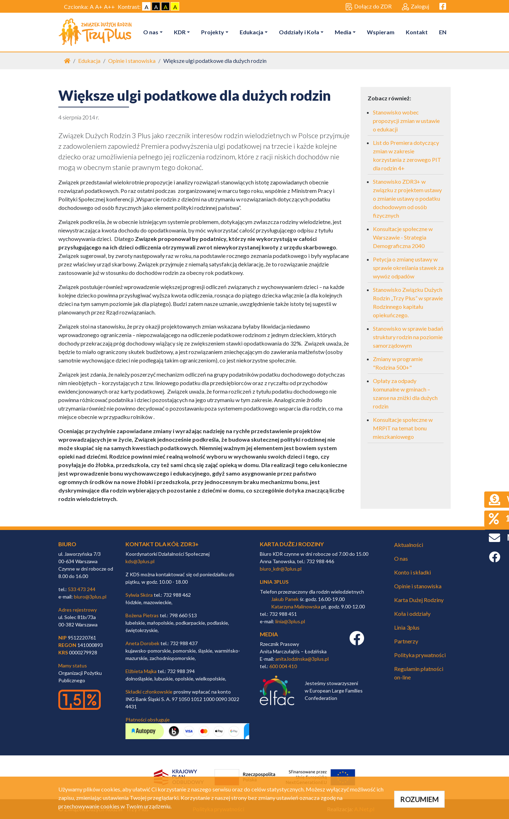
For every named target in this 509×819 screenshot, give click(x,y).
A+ (99, 6)
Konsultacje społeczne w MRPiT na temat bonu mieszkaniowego (403, 428)
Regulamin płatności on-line (418, 672)
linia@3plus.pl (290, 621)
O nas (150, 32)
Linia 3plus (407, 627)
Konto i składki (412, 572)
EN (442, 32)
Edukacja (251, 32)
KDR (180, 32)
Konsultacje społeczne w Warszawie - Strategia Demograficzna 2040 (403, 237)
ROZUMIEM (419, 799)
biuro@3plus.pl (90, 597)
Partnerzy (406, 641)
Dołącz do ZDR (368, 7)
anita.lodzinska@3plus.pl (302, 659)
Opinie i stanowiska (132, 60)
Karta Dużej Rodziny (419, 599)
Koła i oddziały (412, 613)
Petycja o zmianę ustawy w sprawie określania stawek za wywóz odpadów (408, 267)
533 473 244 (81, 589)
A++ (109, 6)
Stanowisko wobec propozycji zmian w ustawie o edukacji (406, 120)
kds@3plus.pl (139, 561)
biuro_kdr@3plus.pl (281, 569)
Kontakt (417, 32)
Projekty (212, 32)
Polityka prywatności (420, 655)
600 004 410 (283, 666)
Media (343, 32)
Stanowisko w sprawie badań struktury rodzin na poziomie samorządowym (408, 337)
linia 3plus (274, 582)
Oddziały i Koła (299, 32)
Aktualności (408, 544)
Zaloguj (415, 7)
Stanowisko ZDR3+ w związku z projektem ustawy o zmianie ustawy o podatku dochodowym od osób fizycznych (407, 198)
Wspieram (380, 32)
